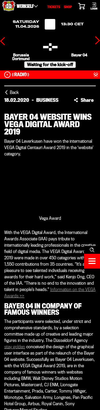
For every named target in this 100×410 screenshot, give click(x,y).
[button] (84, 100)
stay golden (14, 346)
